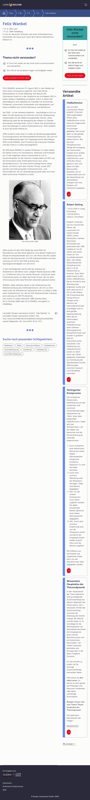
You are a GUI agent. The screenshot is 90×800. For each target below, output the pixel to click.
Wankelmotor (9, 345)
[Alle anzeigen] (69, 744)
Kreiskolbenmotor (50, 345)
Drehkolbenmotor (42, 349)
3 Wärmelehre (24, 13)
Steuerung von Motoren (33, 345)
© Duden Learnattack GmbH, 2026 (45, 797)
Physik (11, 13)
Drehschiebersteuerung (12, 349)
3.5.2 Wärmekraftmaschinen (55, 13)
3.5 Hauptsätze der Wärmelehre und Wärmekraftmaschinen (36, 13)
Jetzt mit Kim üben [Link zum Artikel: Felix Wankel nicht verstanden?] (75, 76)
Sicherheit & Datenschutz (13, 786)
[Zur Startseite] (12, 5)
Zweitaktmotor (27, 349)
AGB (4, 790)
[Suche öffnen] (85, 4)
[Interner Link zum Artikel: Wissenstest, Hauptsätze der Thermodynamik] (69, 732)
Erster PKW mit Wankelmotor (13, 354)
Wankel (19, 345)
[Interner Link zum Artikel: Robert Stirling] (69, 379)
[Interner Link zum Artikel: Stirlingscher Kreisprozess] (69, 570)
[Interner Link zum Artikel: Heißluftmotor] (69, 194)
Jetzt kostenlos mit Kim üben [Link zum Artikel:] (17, 78)
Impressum (7, 783)
